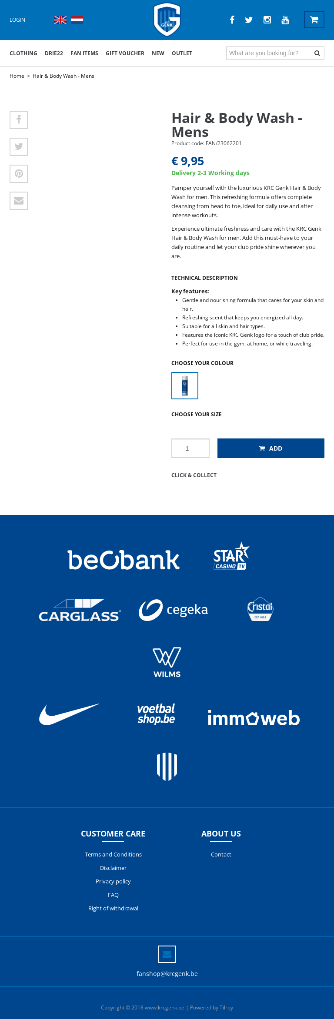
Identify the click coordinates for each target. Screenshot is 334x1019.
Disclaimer (113, 868)
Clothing (23, 53)
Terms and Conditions (113, 854)
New (158, 53)
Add (270, 448)
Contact (221, 854)
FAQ (113, 895)
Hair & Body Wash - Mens (63, 76)
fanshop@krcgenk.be (167, 973)
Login (17, 19)
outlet (182, 53)
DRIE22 (54, 53)
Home (17, 76)
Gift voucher (125, 53)
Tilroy (226, 1007)
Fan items (84, 53)
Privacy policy (113, 881)
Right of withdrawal (113, 908)
